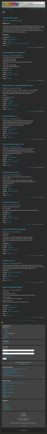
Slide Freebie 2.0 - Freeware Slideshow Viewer (18, 85)
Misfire (6, 333)
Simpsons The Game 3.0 (11, 202)
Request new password (8, 356)
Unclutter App (26, 363)
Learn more (5, 337)
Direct (19, 363)
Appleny (4, 393)
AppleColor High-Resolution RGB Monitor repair (13, 375)
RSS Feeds (6, 405)
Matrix (6, 330)
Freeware (10, 41)
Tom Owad (9, 20)
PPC (11, 37)
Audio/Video (11, 101)
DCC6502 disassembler (10, 18)
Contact (43, 8)
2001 (7, 45)
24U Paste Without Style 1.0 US (13, 144)
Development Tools (12, 39)
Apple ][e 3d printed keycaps (8, 389)
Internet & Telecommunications (15, 272)
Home (3, 8)
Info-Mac (10, 78)
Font (9, 187)
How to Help (23, 425)
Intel (14, 37)
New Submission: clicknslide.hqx (14, 52)
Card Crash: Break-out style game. (14, 229)
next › (30, 320)
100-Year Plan (38, 8)
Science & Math (11, 129)
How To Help (31, 8)
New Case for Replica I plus (8, 392)
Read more (29, 47)
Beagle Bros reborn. (8, 374)
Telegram (7, 336)
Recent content (7, 343)
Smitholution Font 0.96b (11, 172)
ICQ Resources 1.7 (9, 260)
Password (5, 351)
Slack (6, 334)
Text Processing (11, 157)
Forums (7, 8)
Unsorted (10, 72)
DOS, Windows (25, 43)
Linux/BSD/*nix (17, 43)
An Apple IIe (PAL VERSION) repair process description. (15, 369)
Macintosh (16, 74)
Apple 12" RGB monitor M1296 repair (11, 372)
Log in (33, 47)
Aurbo (4, 390)
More (43, 377)
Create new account (8, 355)
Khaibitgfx (5, 397)
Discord (6, 332)
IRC (6, 329)
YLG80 (4, 384)
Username (5, 348)
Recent (11, 8)
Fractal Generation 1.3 (10, 116)
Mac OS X (10, 43)
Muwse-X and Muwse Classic (12, 287)
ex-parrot (8, 55)
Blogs (5, 402)
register (36, 47)
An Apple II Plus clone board (9, 370)
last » (34, 320)
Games (9, 70)
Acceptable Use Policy (8, 409)
